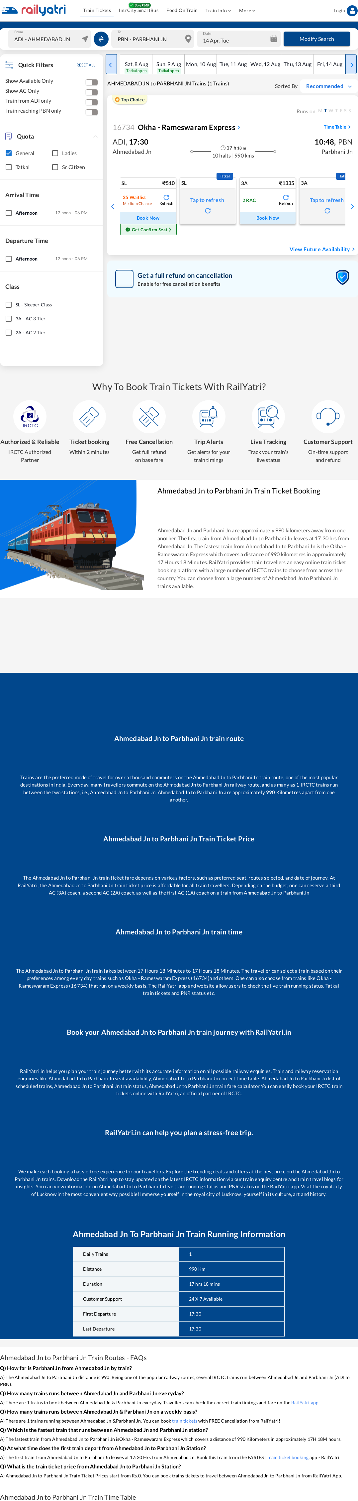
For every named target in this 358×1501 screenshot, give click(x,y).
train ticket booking (288, 1457)
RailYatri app (304, 1402)
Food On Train (182, 10)
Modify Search (317, 39)
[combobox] (50, 39)
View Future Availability (323, 249)
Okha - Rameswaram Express (174, 127)
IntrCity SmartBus (138, 10)
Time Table (338, 127)
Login (346, 11)
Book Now (148, 218)
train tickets (184, 1421)
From (18, 32)
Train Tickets (97, 10)
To (119, 32)
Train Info (218, 10)
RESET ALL (86, 64)
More (247, 10)
